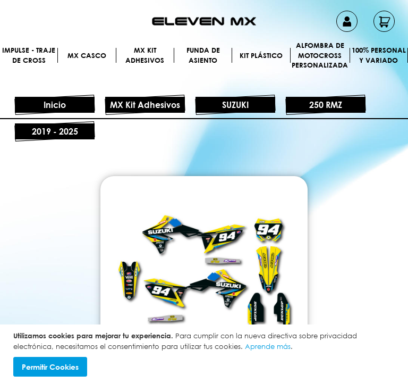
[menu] (204, 68)
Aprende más (268, 346)
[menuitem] (55, 55)
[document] (205, 354)
